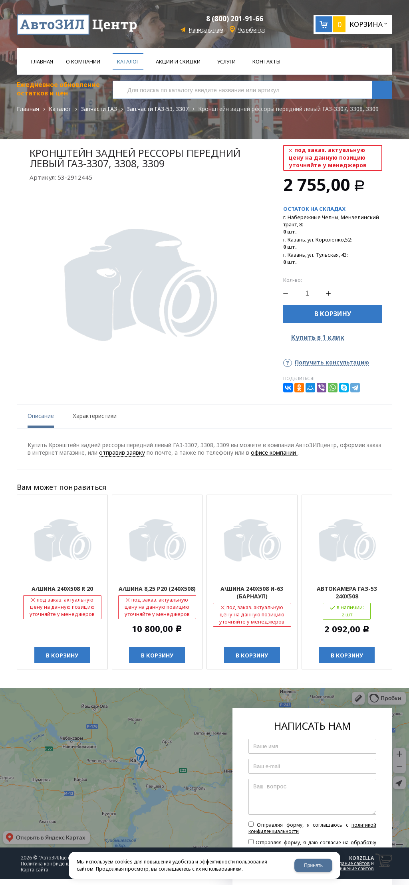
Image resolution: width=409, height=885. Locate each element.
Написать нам (206, 30)
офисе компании (274, 452)
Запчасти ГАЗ (99, 109)
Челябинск (251, 30)
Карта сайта (34, 869)
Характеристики (95, 416)
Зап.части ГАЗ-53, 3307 (158, 109)
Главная (28, 109)
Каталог (60, 109)
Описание (41, 416)
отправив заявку (122, 452)
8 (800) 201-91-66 (234, 18)
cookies (124, 861)
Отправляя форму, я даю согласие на (312, 846)
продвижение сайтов (349, 868)
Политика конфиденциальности (57, 863)
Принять (313, 865)
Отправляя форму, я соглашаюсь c (312, 828)
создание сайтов (350, 863)
